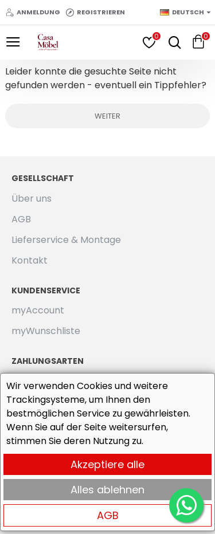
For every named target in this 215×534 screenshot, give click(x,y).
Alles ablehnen (107, 489)
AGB (108, 515)
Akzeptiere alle (107, 464)
